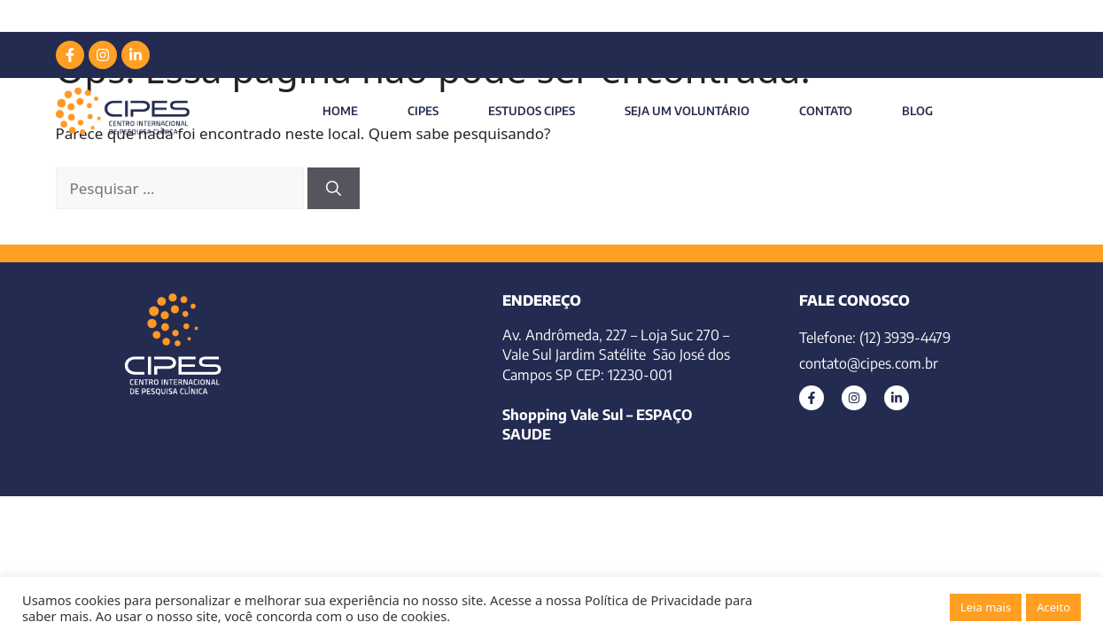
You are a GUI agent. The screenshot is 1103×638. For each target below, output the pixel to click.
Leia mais (985, 607)
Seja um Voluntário (687, 111)
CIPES (423, 111)
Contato (825, 111)
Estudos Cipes (531, 111)
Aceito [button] (1053, 607)
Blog (917, 111)
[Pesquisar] (333, 188)
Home (340, 111)
